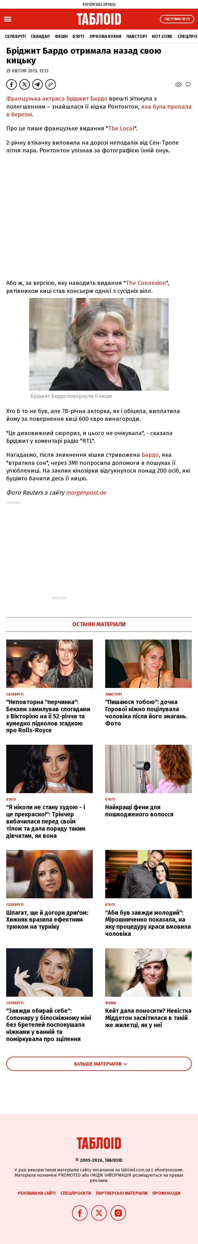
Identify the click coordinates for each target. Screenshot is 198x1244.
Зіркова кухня (105, 36)
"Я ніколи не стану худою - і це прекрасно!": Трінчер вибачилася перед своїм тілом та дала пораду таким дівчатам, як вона (45, 821)
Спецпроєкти (76, 1193)
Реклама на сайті (37, 1193)
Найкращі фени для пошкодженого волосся (139, 811)
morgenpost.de (86, 492)
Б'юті (78, 36)
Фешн (61, 36)
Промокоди (166, 1193)
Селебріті (15, 36)
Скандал (40, 36)
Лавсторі (136, 36)
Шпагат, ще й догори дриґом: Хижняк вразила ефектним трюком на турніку (47, 920)
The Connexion (146, 282)
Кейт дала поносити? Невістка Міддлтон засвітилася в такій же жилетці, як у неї (148, 1018)
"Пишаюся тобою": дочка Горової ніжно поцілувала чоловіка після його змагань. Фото (146, 712)
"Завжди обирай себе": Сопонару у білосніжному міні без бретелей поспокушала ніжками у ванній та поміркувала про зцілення (48, 1025)
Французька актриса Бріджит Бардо (56, 98)
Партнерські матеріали (121, 1193)
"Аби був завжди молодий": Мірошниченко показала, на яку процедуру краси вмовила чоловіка (148, 923)
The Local (121, 128)
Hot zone (162, 36)
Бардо (150, 454)
